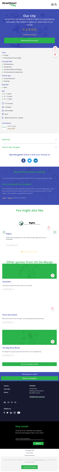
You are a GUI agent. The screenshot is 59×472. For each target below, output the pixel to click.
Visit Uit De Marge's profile (29, 364)
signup (10, 198)
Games (6, 386)
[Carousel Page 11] (36, 251)
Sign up (38, 443)
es (12, 402)
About (6, 392)
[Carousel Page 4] (26, 251)
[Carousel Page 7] (30, 251)
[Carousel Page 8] (31, 251)
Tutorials (7, 389)
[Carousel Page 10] (34, 251)
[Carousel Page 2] (23, 251)
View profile (11, 128)
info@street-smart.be (37, 397)
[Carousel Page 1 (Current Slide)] (21, 251)
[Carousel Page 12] (37, 251)
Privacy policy (29, 453)
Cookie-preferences (39, 460)
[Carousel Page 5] (27, 251)
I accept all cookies (29, 467)
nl (15, 402)
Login (4, 198)
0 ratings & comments (30, 34)
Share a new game (30, 378)
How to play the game (29, 147)
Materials (29, 139)
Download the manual (29, 40)
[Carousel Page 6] (29, 251)
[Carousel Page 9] (33, 251)
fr (8, 402)
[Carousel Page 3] (24, 251)
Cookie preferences (29, 455)
